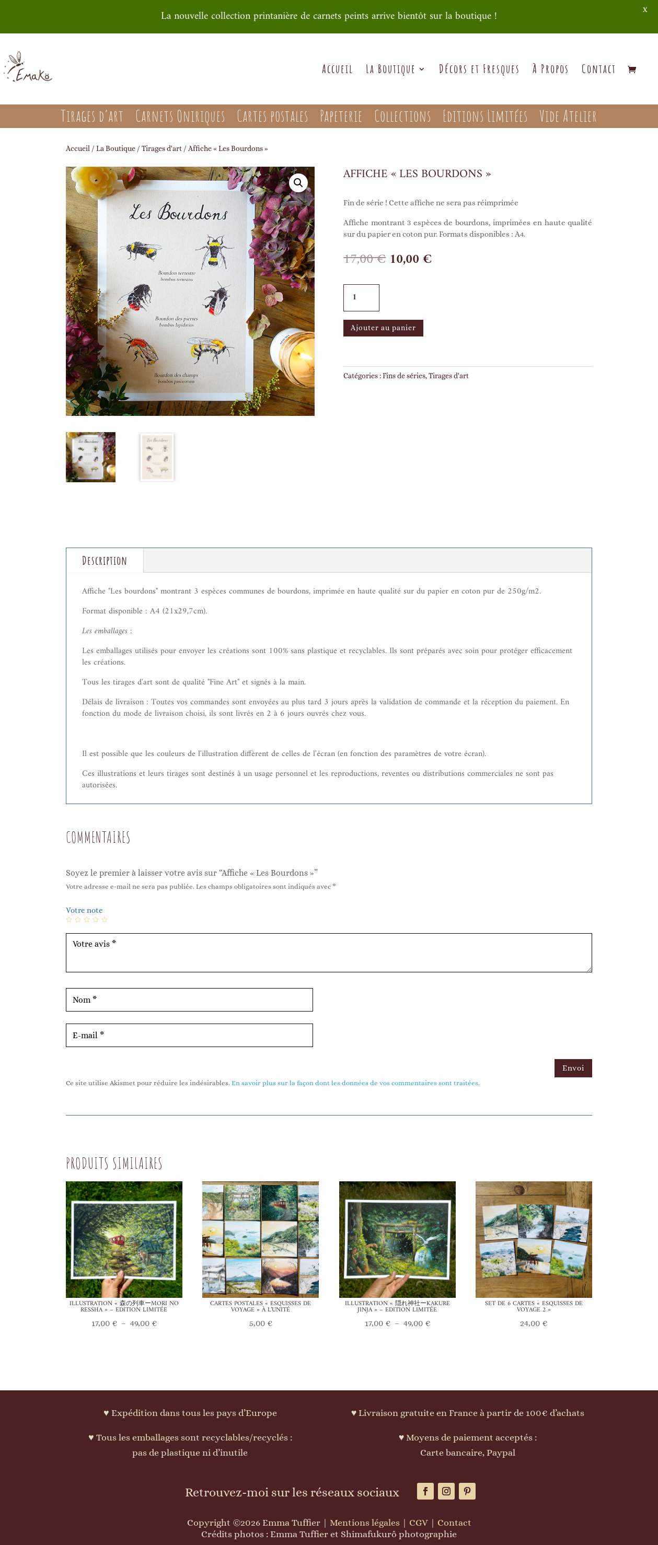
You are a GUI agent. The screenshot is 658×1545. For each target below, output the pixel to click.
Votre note (84, 910)
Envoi (573, 1068)
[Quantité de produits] (361, 297)
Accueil (337, 70)
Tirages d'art (162, 148)
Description (105, 560)
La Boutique (391, 70)
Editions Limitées (485, 118)
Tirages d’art (92, 118)
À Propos (551, 70)
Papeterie (341, 118)
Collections (402, 118)
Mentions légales (365, 1522)
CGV (418, 1522)
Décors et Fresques (479, 70)
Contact (599, 70)
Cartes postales (272, 118)
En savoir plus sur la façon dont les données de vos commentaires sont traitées (355, 1083)
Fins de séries (404, 375)
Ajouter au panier (383, 327)
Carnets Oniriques (180, 118)
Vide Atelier (568, 118)
